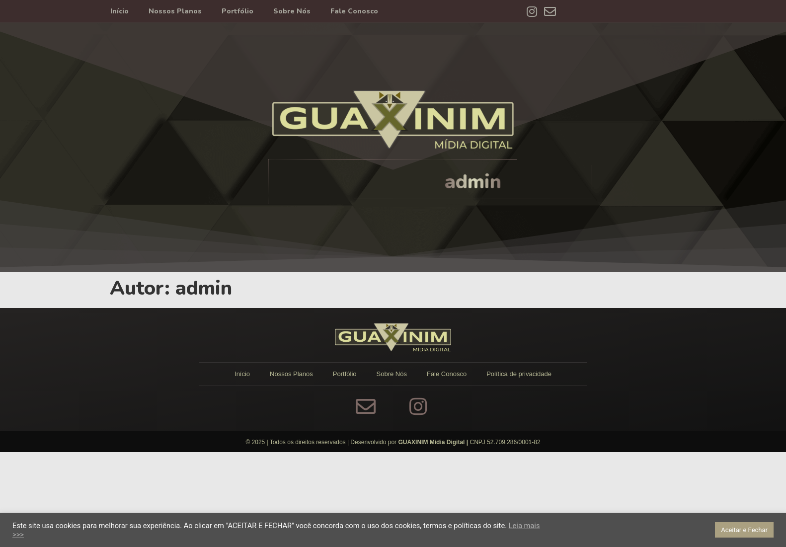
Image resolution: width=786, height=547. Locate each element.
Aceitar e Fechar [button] (744, 530)
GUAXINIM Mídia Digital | (434, 442)
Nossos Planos (175, 11)
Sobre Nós (292, 11)
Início (119, 11)
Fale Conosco (354, 11)
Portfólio (237, 11)
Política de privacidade (518, 374)
